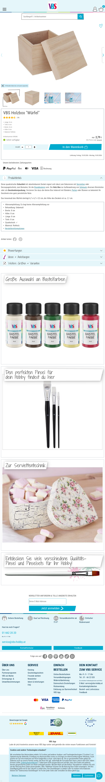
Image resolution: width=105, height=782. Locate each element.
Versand (99, 140)
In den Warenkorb (75, 147)
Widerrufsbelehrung (61, 680)
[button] (3, 55)
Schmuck (83, 187)
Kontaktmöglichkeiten (88, 686)
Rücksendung (59, 686)
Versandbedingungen (62, 677)
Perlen (74, 190)
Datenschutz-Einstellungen (64, 683)
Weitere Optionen (19, 775)
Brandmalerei (39, 187)
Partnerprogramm (9, 673)
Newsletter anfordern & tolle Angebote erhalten (52, 596)
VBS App (57, 692)
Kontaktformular (26, 648)
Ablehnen (77, 775)
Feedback (78, 648)
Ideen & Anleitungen (36, 682)
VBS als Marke (8, 676)
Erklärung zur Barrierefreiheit (65, 689)
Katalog (31, 670)
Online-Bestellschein (62, 674)
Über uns (5, 670)
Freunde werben (34, 676)
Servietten (81, 184)
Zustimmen (88, 775)
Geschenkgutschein (35, 673)
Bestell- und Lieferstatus (89, 689)
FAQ (29, 685)
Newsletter (32, 679)
